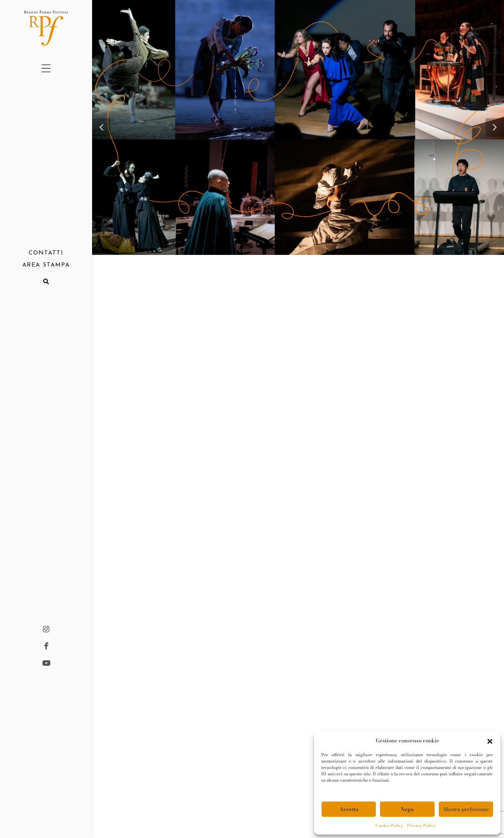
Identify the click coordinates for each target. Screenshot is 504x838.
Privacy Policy (421, 825)
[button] (489, 740)
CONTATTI (46, 253)
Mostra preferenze (466, 809)
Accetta (348, 809)
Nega (407, 809)
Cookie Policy (389, 825)
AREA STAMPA (46, 265)
